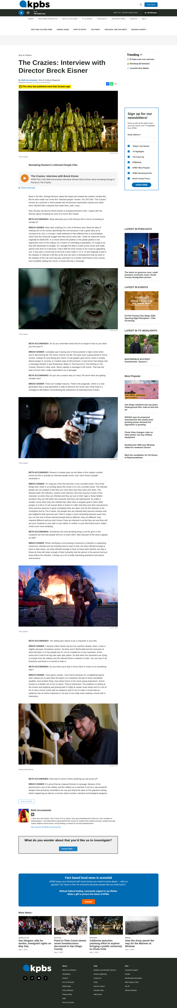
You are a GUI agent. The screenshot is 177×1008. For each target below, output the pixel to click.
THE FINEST (95, 29)
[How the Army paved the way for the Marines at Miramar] (141, 925)
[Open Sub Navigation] (35, 23)
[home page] (34, 6)
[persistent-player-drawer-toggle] (150, 16)
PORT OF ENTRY (80, 29)
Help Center (98, 994)
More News (26, 912)
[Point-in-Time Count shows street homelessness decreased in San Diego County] (70, 925)
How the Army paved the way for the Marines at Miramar (139, 943)
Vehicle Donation (131, 990)
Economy (57, 938)
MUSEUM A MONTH (138, 29)
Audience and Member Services (105, 970)
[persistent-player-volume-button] (28, 16)
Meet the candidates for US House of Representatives (141, 456)
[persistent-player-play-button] (21, 16)
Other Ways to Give (132, 982)
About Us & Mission (69, 970)
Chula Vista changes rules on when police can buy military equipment (139, 434)
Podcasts (102, 23)
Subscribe (142, 185)
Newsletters (66, 974)
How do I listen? (99, 986)
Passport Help (99, 990)
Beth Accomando (29, 80)
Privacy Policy (67, 994)
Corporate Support (131, 970)
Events (133, 23)
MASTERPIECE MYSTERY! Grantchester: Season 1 (137, 360)
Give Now (151, 6)
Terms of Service (68, 1002)
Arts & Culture (69, 23)
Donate (88, 901)
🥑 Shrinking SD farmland (138, 64)
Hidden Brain (133, 16)
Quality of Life (24, 938)
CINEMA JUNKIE (63, 29)
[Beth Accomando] (24, 815)
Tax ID (127, 986)
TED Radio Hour (40, 17)
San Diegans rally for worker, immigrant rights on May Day (35, 943)
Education (93, 938)
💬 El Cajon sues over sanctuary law (141, 60)
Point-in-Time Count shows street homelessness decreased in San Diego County (70, 944)
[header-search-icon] (141, 6)
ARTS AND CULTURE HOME (41, 29)
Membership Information (133, 978)
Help (144, 23)
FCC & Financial (68, 982)
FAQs (96, 982)
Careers (65, 978)
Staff (64, 998)
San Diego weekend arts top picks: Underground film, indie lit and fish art (141, 407)
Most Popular (133, 376)
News (30, 23)
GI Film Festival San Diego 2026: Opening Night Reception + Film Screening (140, 318)
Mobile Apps (66, 986)
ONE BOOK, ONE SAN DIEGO (116, 29)
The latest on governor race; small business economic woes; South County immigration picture (141, 274)
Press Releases (67, 990)
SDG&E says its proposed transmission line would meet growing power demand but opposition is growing (139, 421)
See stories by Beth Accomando (46, 827)
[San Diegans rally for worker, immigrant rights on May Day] (35, 925)
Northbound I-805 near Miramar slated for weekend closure (140, 446)
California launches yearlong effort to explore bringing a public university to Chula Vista (106, 944)
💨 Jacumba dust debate (138, 68)
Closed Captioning (100, 974)
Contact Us (97, 978)
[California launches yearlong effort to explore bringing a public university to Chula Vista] (106, 925)
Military (128, 938)
